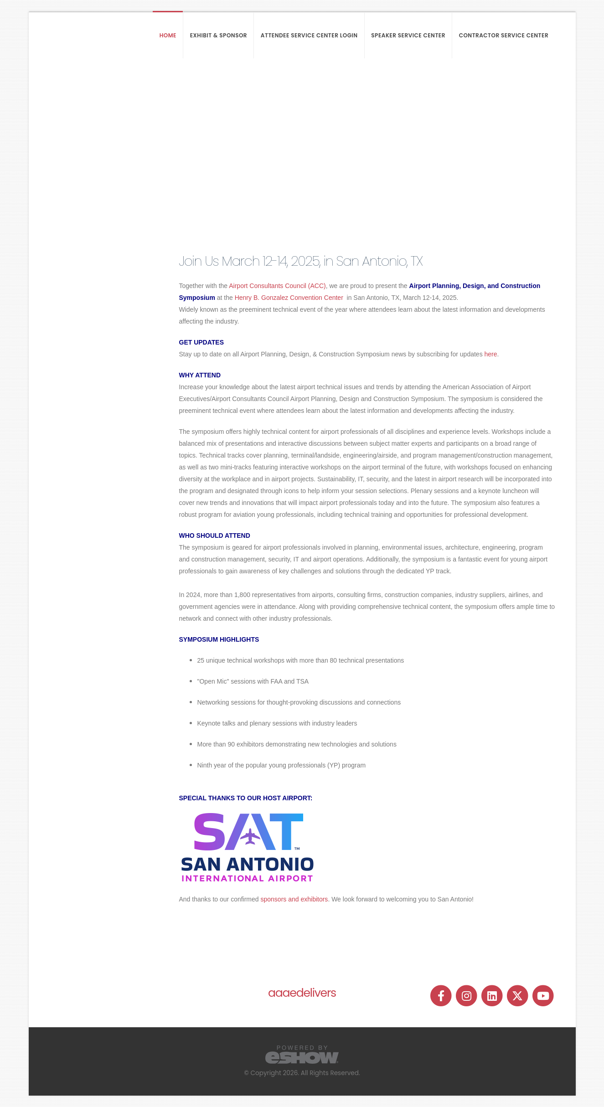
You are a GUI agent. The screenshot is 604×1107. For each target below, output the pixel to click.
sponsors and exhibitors (294, 899)
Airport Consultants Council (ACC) (277, 285)
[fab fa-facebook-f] (441, 995)
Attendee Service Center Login (309, 35)
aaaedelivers (302, 993)
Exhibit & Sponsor (218, 35)
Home (168, 35)
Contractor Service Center (503, 35)
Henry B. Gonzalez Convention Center (290, 297)
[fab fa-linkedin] (493, 995)
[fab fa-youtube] (543, 995)
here (491, 354)
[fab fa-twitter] (518, 995)
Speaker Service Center (408, 35)
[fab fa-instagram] (467, 995)
